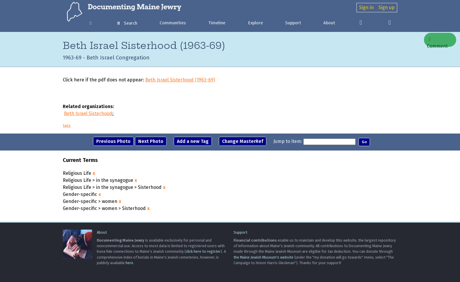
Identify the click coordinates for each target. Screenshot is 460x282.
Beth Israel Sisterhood (88, 113)
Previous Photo (113, 141)
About (329, 22)
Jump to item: (287, 141)
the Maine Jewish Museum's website (263, 257)
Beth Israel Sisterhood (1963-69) (180, 80)
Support (293, 22)
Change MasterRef (242, 141)
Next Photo (150, 141)
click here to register (203, 251)
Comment (437, 42)
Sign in (366, 7)
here (129, 263)
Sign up (386, 7)
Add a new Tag (193, 141)
